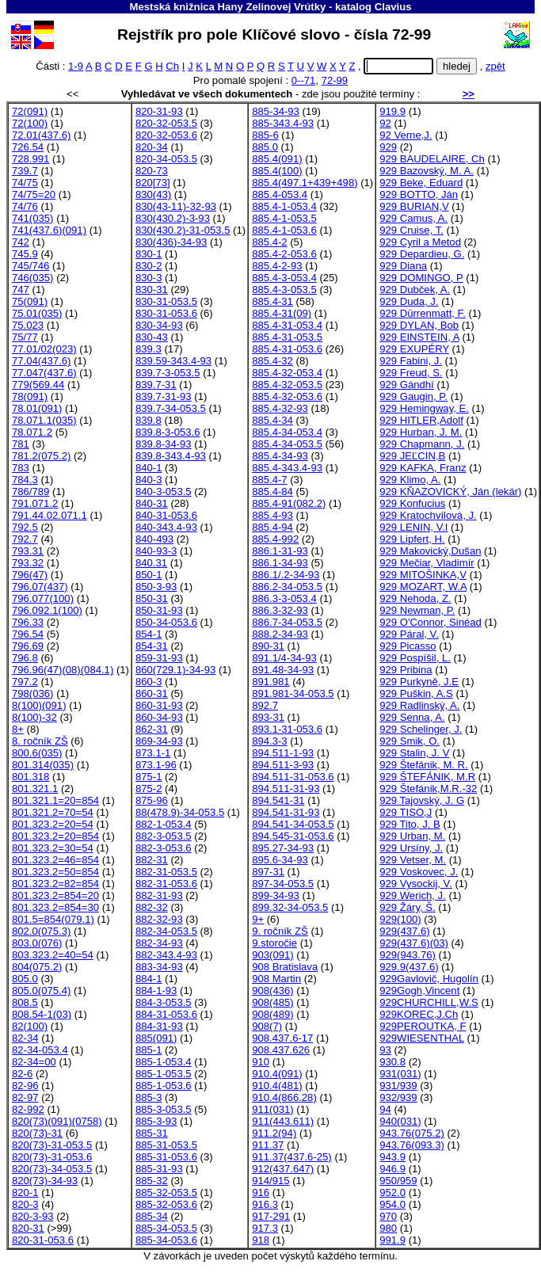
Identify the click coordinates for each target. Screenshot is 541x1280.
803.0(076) (37, 943)
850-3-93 (156, 586)
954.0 (392, 1204)
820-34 (151, 147)
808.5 (25, 1002)
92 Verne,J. (405, 135)
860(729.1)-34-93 (175, 670)
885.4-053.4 (279, 194)
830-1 (148, 254)
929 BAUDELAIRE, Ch (432, 159)
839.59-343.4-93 (173, 361)
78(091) (30, 396)
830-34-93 (159, 325)
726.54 (28, 147)
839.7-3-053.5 (167, 373)
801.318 (30, 777)
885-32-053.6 (166, 1204)
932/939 (398, 1097)
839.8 (148, 420)
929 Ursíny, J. (411, 848)
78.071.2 (32, 432)
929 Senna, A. (411, 717)
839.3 (148, 349)
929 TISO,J (405, 812)
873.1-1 (152, 753)
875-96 (151, 800)
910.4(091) (277, 1074)
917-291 (271, 1216)
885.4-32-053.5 (287, 384)
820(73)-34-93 (45, 1181)
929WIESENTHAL (421, 1038)
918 (260, 1240)
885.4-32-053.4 (287, 373)
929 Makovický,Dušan (430, 551)
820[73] (152, 183)
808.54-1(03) (41, 1014)
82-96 (25, 1085)
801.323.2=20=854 (55, 836)
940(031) (400, 1121)
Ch (172, 66)
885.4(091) (277, 159)
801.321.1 (35, 788)
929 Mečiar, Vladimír (426, 563)
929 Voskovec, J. (418, 872)
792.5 (25, 527)
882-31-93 (159, 895)
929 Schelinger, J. (420, 729)
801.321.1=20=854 (55, 800)
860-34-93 (159, 717)
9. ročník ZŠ (280, 931)
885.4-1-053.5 (284, 218)
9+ (258, 919)
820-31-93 (159, 111)
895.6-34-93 (280, 860)
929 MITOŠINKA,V (423, 575)
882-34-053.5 (166, 931)
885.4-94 (272, 527)
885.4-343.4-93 (287, 468)
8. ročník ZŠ (40, 741)
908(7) (267, 1026)
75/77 (25, 337)
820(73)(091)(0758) (57, 1121)
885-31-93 (159, 1169)
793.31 (28, 551)
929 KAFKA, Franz (422, 468)
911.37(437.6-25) (292, 1157)
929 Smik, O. (409, 741)
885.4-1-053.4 (284, 206)
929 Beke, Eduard (421, 183)
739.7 (25, 171)
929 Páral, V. (409, 634)
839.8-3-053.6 (167, 432)
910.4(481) (277, 1085)
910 (260, 1062)
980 (388, 1228)
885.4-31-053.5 (287, 337)
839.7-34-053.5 (170, 408)
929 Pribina (405, 670)
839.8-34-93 (163, 444)
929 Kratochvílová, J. (427, 515)
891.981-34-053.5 (293, 693)
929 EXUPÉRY (414, 349)
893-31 (268, 717)
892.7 (265, 705)
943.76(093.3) (411, 1145)
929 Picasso (407, 646)
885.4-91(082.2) (289, 503)
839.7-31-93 (163, 396)
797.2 (25, 682)
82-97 (25, 1097)
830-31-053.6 (166, 313)
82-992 (28, 1109)
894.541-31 (278, 800)
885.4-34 (272, 420)
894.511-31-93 (285, 788)
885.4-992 (275, 539)
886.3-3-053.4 (284, 598)
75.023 (28, 325)
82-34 (25, 1038)
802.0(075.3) (41, 931)
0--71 (303, 80)
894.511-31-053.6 (293, 777)
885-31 (151, 1133)
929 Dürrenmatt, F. (422, 313)
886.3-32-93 (280, 610)
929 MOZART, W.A (423, 586)
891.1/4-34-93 (284, 658)
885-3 (148, 1097)
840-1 (148, 468)
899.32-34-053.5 (290, 907)
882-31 (151, 860)
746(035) (32, 278)
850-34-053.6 (166, 622)
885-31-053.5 (166, 1145)
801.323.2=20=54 (52, 824)
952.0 (392, 1192)
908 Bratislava (285, 967)
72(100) (30, 123)
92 (385, 123)
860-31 (151, 693)
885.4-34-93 (280, 456)
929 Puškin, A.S (416, 693)
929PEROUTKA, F (422, 1026)
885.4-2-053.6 (284, 254)
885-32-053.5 (166, 1192)
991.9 (392, 1240)
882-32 (151, 907)
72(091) (30, 111)
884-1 (148, 979)
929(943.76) (407, 955)
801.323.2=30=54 (52, 848)
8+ (18, 729)
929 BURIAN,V (413, 206)
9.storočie (274, 943)
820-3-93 (32, 1216)
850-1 (148, 575)
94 (385, 1109)
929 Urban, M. (412, 836)
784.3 (25, 480)
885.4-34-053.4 (287, 432)
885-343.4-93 (283, 123)
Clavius (393, 7)
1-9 (75, 66)
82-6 (22, 1074)
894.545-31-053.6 (293, 836)
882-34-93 (159, 943)
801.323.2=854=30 (55, 907)
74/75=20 (33, 194)
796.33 (28, 622)
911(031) (272, 1109)
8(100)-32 (34, 717)
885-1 (148, 1050)
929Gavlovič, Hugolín (428, 979)
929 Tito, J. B (409, 824)
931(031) (400, 1074)
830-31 (151, 289)
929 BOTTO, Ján (418, 194)
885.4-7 (269, 480)
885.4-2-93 (277, 266)
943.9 (392, 1157)
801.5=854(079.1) (53, 919)
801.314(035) (43, 765)
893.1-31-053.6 (287, 729)
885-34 (151, 1216)
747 (20, 289)
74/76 (25, 206)
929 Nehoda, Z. (415, 598)
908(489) (272, 1014)
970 (388, 1216)
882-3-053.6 (163, 848)
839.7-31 (156, 384)
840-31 (151, 503)
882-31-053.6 (166, 884)
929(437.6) (404, 931)
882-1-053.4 (163, 824)
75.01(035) (37, 313)
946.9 (392, 1169)
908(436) (272, 990)
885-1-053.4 (163, 1062)
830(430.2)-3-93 (172, 218)
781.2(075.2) (41, 456)
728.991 (30, 159)
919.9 (392, 111)
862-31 (151, 729)
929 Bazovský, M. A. (426, 171)
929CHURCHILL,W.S (428, 1002)
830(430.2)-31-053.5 (182, 230)
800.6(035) (37, 753)
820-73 (151, 171)
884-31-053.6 (166, 1014)
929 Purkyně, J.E (419, 682)
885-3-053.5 (163, 1109)
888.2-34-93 (280, 634)
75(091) (30, 301)
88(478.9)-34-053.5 (179, 812)
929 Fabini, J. (410, 361)
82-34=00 (34, 1062)
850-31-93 (159, 610)
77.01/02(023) (44, 349)
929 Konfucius (412, 503)
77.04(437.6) (41, 361)
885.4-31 (272, 301)
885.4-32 (272, 361)
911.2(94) (274, 1133)
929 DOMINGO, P (421, 278)
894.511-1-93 (283, 753)
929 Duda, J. (408, 301)
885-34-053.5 (166, 1228)
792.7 (25, 539)
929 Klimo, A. (409, 480)
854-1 (148, 634)
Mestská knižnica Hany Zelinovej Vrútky (227, 7)
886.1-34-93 (280, 563)
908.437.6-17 (282, 1038)
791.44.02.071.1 (49, 515)
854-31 (151, 646)
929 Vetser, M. (412, 860)
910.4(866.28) (284, 1097)
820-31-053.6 (43, 1240)
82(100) (30, 1026)
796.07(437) (40, 586)
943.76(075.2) (411, 1133)
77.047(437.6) (44, 373)
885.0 (265, 147)
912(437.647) (283, 1169)
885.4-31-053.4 (287, 325)
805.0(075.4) (41, 990)
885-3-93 (156, 1121)
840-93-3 (156, 551)
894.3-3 (269, 741)
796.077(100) (43, 598)
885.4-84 (272, 491)
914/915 (270, 1181)
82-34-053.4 (40, 1050)
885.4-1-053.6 (284, 230)
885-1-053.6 (163, 1085)
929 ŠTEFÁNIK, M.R (427, 777)
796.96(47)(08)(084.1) (62, 670)
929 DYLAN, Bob (419, 325)
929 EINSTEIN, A (419, 337)
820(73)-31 (37, 1133)
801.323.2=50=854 (55, 872)
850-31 (151, 598)
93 (385, 1050)
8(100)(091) (39, 705)
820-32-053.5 (166, 123)
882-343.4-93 (166, 955)
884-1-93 (156, 990)
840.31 (151, 563)
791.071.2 (35, 503)
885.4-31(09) (281, 313)
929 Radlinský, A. (419, 705)
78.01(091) (37, 408)
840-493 (154, 539)
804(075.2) (37, 967)
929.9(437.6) (408, 967)
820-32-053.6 (166, 135)
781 (20, 444)
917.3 (265, 1228)
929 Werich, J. (412, 895)
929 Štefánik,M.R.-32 (428, 788)
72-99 (335, 80)
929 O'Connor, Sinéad (430, 622)
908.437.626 (281, 1050)
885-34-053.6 (166, 1240)
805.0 (25, 979)
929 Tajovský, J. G (421, 800)
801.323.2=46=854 (55, 860)
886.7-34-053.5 (287, 622)
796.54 (28, 634)
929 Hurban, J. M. (420, 432)
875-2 (148, 788)
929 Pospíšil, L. (415, 658)
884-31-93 (159, 1026)
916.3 (265, 1204)
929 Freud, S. (410, 373)
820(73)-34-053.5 (52, 1169)
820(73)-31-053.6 (52, 1157)
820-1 (25, 1192)
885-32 (151, 1181)
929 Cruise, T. (411, 230)
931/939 (398, 1085)
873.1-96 (156, 765)
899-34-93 (275, 895)
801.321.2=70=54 (52, 812)
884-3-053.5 (163, 1002)
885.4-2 (269, 242)
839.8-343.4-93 (170, 456)
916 (260, 1192)
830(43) (153, 194)
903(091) (272, 955)
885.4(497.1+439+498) (304, 183)
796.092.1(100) (47, 610)
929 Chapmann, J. (421, 444)
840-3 (148, 480)
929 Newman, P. (417, 610)
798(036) (32, 693)
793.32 (28, 563)
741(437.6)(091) (49, 230)
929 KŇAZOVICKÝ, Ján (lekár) (450, 491)
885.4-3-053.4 (284, 278)
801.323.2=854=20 (55, 895)
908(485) (272, 1002)
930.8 (392, 1062)
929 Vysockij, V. (415, 884)
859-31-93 (159, 658)
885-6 (265, 135)
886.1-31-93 (280, 551)
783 (20, 468)
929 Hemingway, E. (424, 408)
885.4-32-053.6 (287, 396)
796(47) (30, 575)
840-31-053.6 (166, 515)
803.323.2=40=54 (52, 955)
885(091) (156, 1038)
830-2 (148, 266)
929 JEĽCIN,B (412, 456)
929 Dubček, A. (414, 289)
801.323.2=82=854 (55, 884)
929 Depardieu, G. (421, 254)
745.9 (25, 254)
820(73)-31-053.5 (52, 1145)
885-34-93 (275, 111)
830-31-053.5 (166, 301)
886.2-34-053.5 (287, 586)
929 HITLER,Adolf (421, 420)
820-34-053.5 (166, 159)
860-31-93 (159, 705)
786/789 (30, 491)
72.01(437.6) (41, 135)
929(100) (400, 919)
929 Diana (403, 266)
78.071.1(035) (44, 420)
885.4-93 (272, 515)
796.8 (25, 658)
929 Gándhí (406, 384)
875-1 (148, 777)
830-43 (151, 337)
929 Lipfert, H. (411, 539)
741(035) (32, 218)
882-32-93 (159, 919)
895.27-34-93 (283, 848)
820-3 (25, 1204)
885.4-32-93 (280, 408)
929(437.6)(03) (413, 943)
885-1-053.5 (163, 1074)
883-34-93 (159, 967)
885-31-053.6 (166, 1157)
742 (20, 242)
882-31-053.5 (166, 872)
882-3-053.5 (163, 836)
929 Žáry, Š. (407, 907)
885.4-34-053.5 (287, 444)
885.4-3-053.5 (284, 289)
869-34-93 (159, 741)
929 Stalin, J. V (414, 753)
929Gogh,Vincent (419, 990)
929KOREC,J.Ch (418, 1014)
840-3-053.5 (163, 491)
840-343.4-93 (166, 527)
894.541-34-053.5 (293, 824)
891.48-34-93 (283, 670)
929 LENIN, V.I (413, 527)
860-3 (148, 682)
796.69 (28, 646)
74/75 (25, 183)
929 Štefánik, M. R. (423, 765)
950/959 (398, 1181)
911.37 (268, 1145)
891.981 (270, 682)
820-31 (28, 1228)
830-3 (148, 278)
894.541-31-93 (285, 812)
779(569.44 (38, 384)
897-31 (268, 872)
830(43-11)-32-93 (175, 206)
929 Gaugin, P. (413, 396)
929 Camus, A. (413, 218)
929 (388, 147)
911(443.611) (283, 1121)
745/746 (30, 266)
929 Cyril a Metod (420, 242)
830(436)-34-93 (171, 242)
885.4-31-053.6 (287, 349)
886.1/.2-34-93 (285, 575)
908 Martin (276, 979)
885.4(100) (277, 171)
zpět (495, 66)
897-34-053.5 (283, 884)
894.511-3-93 (283, 765)
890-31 (268, 646)
